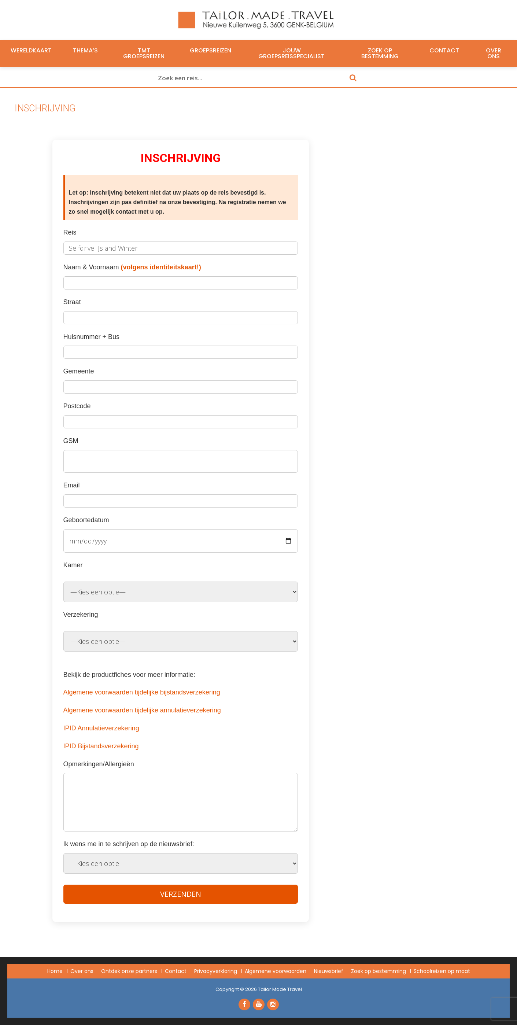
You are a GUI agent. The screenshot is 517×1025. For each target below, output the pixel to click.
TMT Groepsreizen (144, 53)
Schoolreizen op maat (442, 971)
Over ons (493, 53)
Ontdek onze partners (129, 971)
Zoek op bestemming (380, 53)
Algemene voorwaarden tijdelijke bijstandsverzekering (141, 692)
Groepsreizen (210, 51)
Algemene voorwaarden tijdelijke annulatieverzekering (142, 710)
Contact (444, 51)
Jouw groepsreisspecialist (291, 53)
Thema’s (85, 51)
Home (55, 971)
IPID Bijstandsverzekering (101, 746)
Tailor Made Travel (280, 989)
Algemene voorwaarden (275, 971)
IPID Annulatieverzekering (101, 728)
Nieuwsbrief (328, 971)
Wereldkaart (31, 51)
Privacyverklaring (215, 971)
